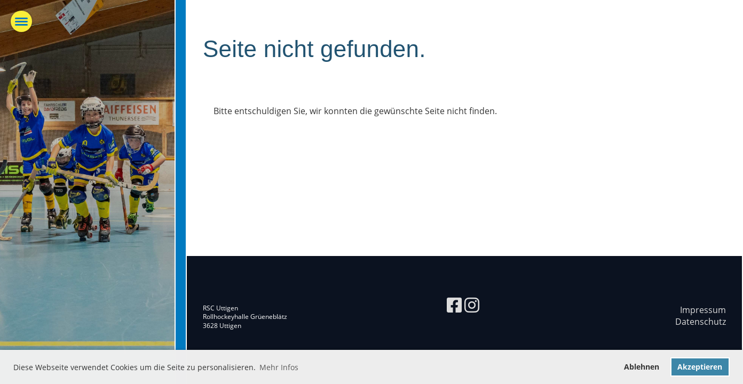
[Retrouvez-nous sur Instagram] (471, 304)
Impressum (703, 310)
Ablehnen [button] (641, 367)
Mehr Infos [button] (278, 367)
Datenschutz (700, 321)
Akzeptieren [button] (699, 367)
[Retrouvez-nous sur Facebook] (454, 304)
